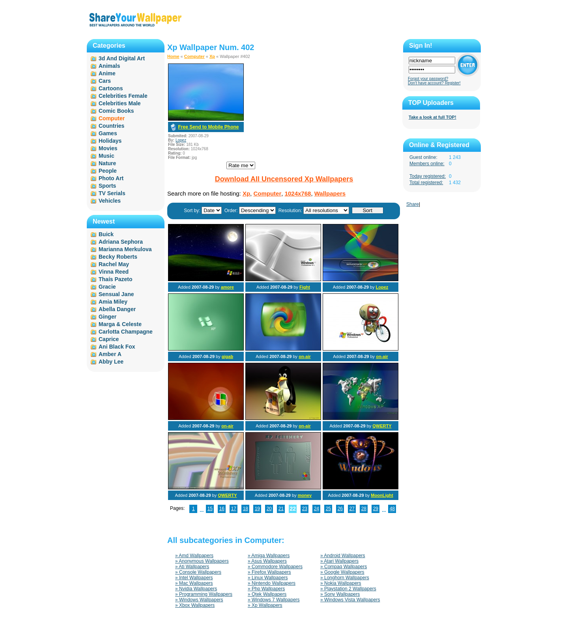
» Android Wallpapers (342, 555)
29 (375, 508)
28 (363, 508)
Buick (106, 234)
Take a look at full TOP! (432, 117)
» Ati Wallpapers (192, 566)
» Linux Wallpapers (268, 577)
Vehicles (110, 201)
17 (233, 508)
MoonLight (382, 495)
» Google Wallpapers (342, 572)
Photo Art (111, 178)
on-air (305, 356)
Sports (107, 186)
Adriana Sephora (121, 242)
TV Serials (112, 193)
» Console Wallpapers (198, 572)
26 (340, 508)
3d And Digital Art (122, 58)
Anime (107, 73)
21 (281, 508)
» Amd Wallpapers (194, 555)
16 (221, 508)
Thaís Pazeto (116, 279)
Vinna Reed (114, 272)
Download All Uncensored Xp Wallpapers (284, 179)
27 (352, 508)
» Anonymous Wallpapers (202, 561)
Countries (111, 126)
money (305, 495)
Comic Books (116, 111)
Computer (194, 56)
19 (257, 508)
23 (304, 508)
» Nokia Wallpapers (340, 583)
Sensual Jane (116, 294)
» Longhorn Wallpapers (344, 577)
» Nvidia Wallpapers (196, 588)
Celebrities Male (120, 103)
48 (392, 508)
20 (269, 508)
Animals (109, 66)
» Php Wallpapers (266, 588)
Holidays (110, 141)
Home (173, 56)
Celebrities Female (123, 96)
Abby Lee (111, 361)
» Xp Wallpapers (265, 605)
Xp (212, 56)
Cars (105, 81)
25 (328, 508)
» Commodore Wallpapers (275, 566)
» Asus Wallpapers (267, 561)
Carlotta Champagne (126, 331)
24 (316, 508)
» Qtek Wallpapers (267, 594)
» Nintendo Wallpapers (271, 583)
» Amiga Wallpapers (269, 555)
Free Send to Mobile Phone (208, 127)
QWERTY (381, 426)
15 (210, 508)
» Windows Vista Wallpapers (350, 600)
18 (245, 508)
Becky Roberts (118, 257)
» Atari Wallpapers (339, 561)
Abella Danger (117, 309)
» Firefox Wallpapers (269, 572)
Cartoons (111, 88)
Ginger (107, 316)
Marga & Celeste (120, 324)
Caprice (109, 339)
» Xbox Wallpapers (195, 605)
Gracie (107, 287)
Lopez (181, 140)
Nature (107, 163)
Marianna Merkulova (125, 249)
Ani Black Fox (117, 346)
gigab (227, 356)
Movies (108, 148)
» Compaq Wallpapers (343, 566)
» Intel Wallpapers (194, 577)
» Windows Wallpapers (199, 600)
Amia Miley (113, 302)
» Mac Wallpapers (194, 583)
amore (227, 287)
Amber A (110, 354)
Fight (304, 287)
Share (412, 204)
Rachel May (114, 264)
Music (106, 156)
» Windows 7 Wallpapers (274, 600)
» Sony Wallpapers (340, 594)
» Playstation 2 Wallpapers (348, 588)
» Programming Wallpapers (203, 594)
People (108, 171)
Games (108, 133)
